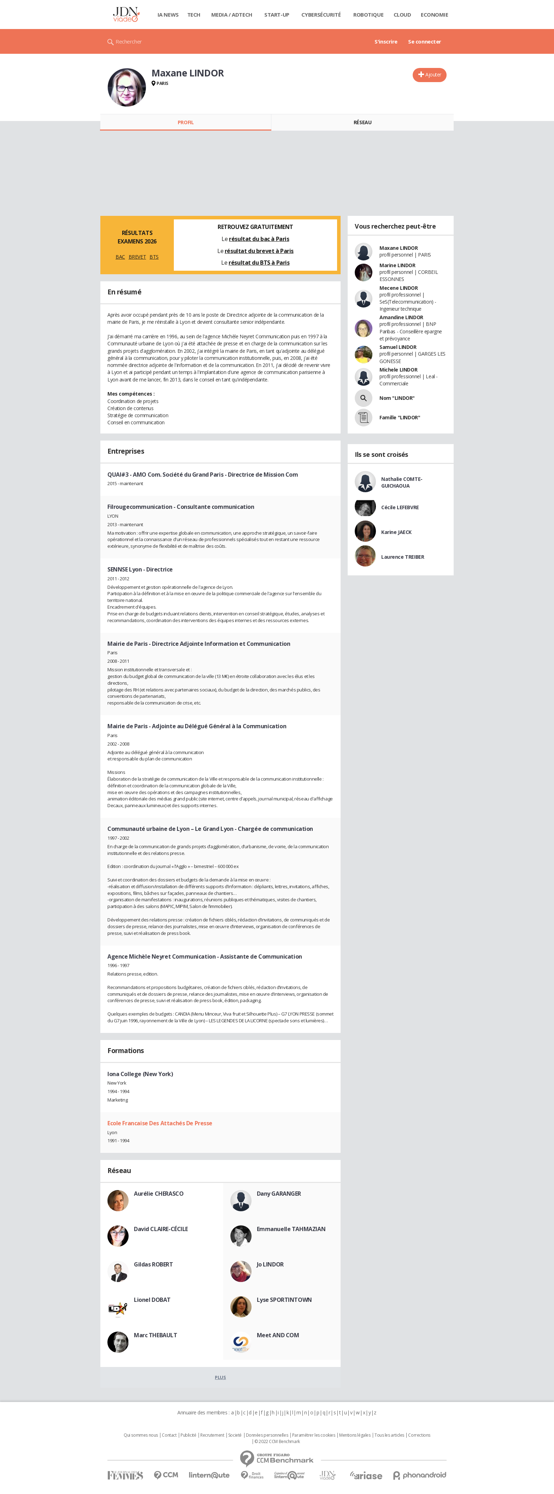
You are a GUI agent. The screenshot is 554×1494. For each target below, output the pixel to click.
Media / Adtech (231, 14)
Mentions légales (354, 1435)
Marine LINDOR (397, 265)
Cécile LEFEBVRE (400, 507)
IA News (168, 14)
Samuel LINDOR (398, 347)
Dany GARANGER (279, 1193)
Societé (235, 1435)
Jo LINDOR (270, 1264)
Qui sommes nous (141, 1435)
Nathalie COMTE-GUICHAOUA (402, 482)
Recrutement (212, 1435)
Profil (186, 122)
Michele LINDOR (398, 369)
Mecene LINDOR (398, 288)
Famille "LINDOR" (399, 417)
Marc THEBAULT (155, 1335)
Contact (169, 1435)
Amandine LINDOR (401, 317)
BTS (154, 256)
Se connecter (424, 41)
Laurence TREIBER (402, 556)
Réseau (362, 122)
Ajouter (433, 74)
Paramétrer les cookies (313, 1435)
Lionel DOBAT (152, 1300)
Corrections (419, 1435)
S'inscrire (386, 41)
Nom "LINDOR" (397, 398)
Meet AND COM (278, 1335)
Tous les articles (389, 1435)
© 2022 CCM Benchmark (277, 1441)
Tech (193, 14)
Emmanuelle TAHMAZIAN (291, 1229)
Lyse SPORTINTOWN (284, 1300)
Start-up (276, 14)
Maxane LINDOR (398, 248)
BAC (120, 256)
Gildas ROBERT (153, 1264)
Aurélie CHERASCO (158, 1193)
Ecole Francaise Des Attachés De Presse (159, 1123)
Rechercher (129, 41)
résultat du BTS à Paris (259, 262)
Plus (220, 1377)
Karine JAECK (396, 532)
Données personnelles (267, 1435)
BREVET (137, 256)
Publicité (188, 1435)
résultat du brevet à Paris (259, 251)
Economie (434, 14)
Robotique (368, 14)
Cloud (402, 14)
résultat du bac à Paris (259, 239)
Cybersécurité (321, 14)
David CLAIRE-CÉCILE (161, 1229)
